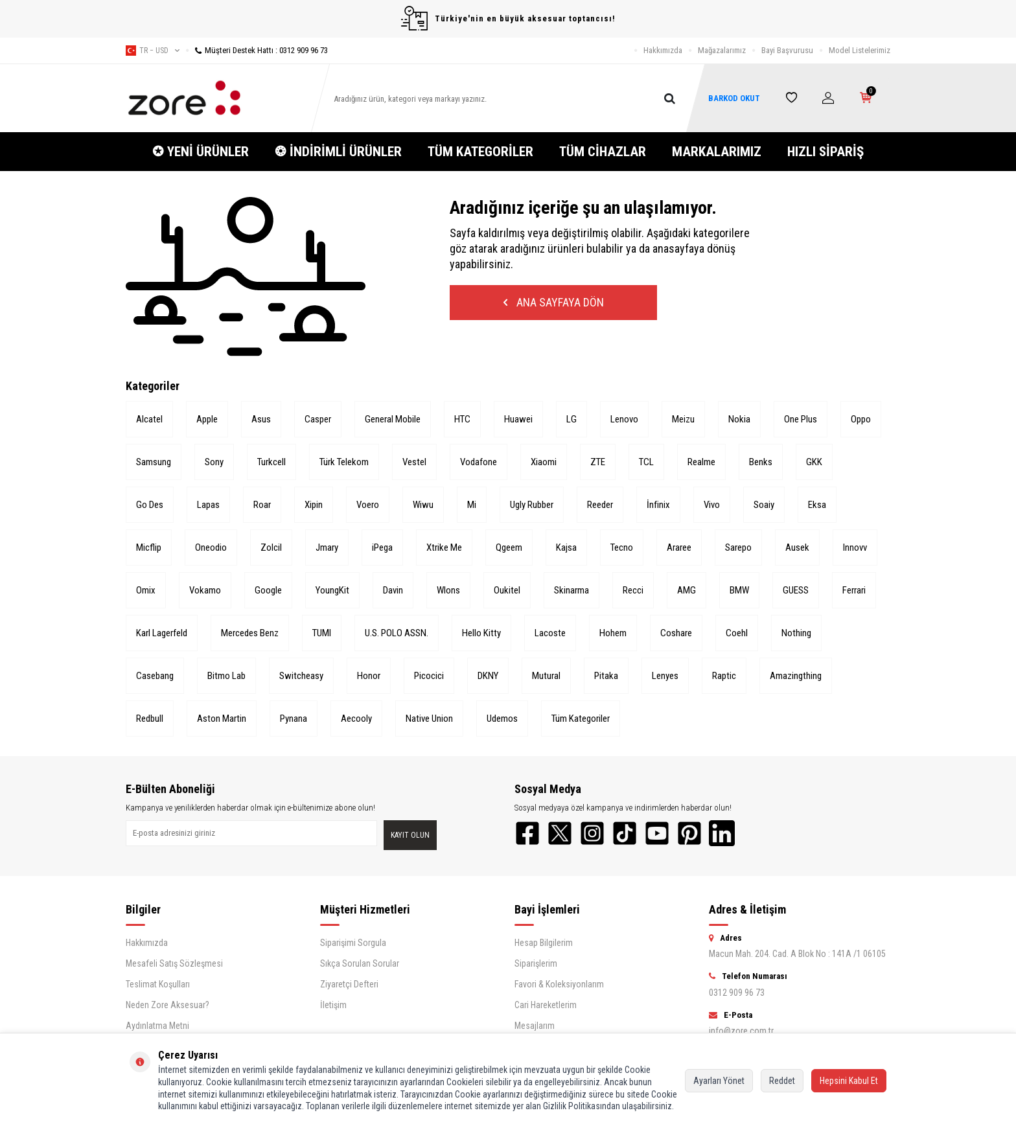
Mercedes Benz (250, 633)
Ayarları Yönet (719, 1081)
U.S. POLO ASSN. (396, 633)
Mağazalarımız (722, 50)
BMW (739, 590)
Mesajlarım (534, 1025)
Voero (367, 505)
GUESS (796, 590)
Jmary (327, 547)
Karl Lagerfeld (161, 633)
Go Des (149, 505)
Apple (207, 419)
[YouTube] (657, 833)
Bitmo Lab (226, 676)
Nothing (796, 633)
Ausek (797, 547)
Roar (262, 505)
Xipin (314, 505)
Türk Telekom (344, 462)
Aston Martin (221, 718)
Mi (471, 505)
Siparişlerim (535, 963)
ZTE (597, 462)
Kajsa (566, 547)
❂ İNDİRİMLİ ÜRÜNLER (338, 151)
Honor (368, 676)
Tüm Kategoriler (580, 718)
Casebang (155, 676)
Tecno (621, 547)
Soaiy (764, 505)
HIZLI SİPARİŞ (825, 151)
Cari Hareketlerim (545, 1005)
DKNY (488, 676)
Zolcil (271, 547)
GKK (814, 462)
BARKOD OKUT (734, 98)
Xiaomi (544, 462)
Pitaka (606, 676)
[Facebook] (527, 833)
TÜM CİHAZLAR (602, 151)
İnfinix (658, 505)
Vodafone (478, 462)
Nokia (739, 419)
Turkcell (271, 462)
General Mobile (393, 419)
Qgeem (509, 547)
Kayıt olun (410, 835)
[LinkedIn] (722, 833)
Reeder (600, 505)
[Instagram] (592, 833)
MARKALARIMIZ (716, 151)
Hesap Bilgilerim (543, 943)
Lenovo (624, 419)
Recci (633, 590)
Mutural (546, 676)
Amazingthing (796, 676)
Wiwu (423, 505)
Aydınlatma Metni (157, 1025)
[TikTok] (625, 833)
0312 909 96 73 (737, 992)
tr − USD (152, 50)
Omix (146, 590)
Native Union (429, 718)
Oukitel (507, 590)
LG (571, 419)
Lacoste (550, 633)
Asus (261, 419)
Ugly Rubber (531, 505)
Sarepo (738, 547)
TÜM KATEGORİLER (480, 151)
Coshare (676, 633)
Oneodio (211, 547)
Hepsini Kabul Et (849, 1081)
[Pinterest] (689, 833)
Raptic (724, 676)
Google (268, 590)
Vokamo (205, 590)
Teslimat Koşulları (158, 984)
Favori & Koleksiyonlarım (559, 984)
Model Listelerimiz (859, 50)
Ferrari (854, 590)
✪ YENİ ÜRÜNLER (200, 151)
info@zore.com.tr (741, 1031)
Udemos (502, 718)
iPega (382, 547)
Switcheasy (301, 676)
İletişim (333, 1005)
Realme (701, 462)
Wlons (448, 590)
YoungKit (332, 590)
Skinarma (571, 590)
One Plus (800, 419)
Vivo (712, 505)
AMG (686, 590)
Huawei (518, 419)
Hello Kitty (481, 633)
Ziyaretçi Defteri (349, 984)
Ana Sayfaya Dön (553, 302)
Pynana (293, 718)
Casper (318, 419)
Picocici (429, 676)
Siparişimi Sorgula (353, 943)
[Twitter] (560, 833)
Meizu (683, 419)
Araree (679, 547)
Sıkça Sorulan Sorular (359, 963)
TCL (646, 462)
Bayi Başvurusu (787, 50)
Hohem (613, 633)
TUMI (321, 633)
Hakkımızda (662, 50)
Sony (214, 462)
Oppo (861, 419)
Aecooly (356, 718)
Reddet (782, 1081)
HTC (462, 419)
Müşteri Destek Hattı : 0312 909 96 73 (257, 50)
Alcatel (149, 419)
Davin (393, 590)
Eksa (817, 505)
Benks (760, 462)
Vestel (414, 462)
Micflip (148, 547)
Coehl (737, 633)
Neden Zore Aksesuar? (167, 1005)
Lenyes (665, 676)
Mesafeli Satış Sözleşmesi (174, 963)
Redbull (149, 718)
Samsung (153, 462)
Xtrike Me (444, 547)
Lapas (208, 505)
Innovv (855, 547)
